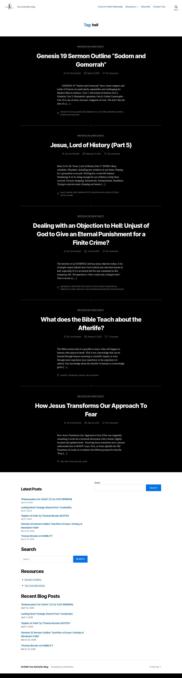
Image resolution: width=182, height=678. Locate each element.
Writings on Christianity (91, 50)
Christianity (73, 379)
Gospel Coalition (34, 584)
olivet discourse (99, 196)
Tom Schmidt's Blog (39, 671)
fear (62, 466)
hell (83, 115)
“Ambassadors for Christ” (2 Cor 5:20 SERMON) (48, 503)
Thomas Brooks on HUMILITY (37, 540)
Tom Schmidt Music (36, 590)
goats (62, 196)
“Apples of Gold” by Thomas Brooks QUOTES (46, 520)
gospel (78, 115)
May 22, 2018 (93, 427)
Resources (130, 8)
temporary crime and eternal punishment (93, 293)
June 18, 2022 (93, 255)
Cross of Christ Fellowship (110, 8)
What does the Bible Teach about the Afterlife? (91, 327)
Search (97, 487)
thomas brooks (118, 293)
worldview (94, 379)
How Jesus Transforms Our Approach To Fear (91, 414)
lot (96, 115)
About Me (145, 8)
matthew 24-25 (84, 196)
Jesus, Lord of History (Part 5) (91, 148)
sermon (121, 115)
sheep (70, 199)
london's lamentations (108, 290)
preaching (112, 115)
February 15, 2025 (93, 158)
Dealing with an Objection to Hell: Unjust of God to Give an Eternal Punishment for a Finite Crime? (91, 238)
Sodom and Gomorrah (69, 118)
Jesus (85, 466)
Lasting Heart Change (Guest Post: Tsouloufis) (47, 511)
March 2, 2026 (93, 77)
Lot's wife (103, 115)
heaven (69, 196)
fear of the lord (71, 466)
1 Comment (114, 341)
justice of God (92, 290)
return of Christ (113, 196)
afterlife (63, 379)
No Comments (112, 77)
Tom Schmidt (74, 77)
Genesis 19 (65, 115)
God (72, 115)
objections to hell (67, 293)
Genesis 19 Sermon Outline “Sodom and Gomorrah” (91, 63)
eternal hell (76, 290)
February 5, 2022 (94, 341)
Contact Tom (159, 8)
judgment (90, 115)
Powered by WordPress (63, 671)
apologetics (65, 290)
